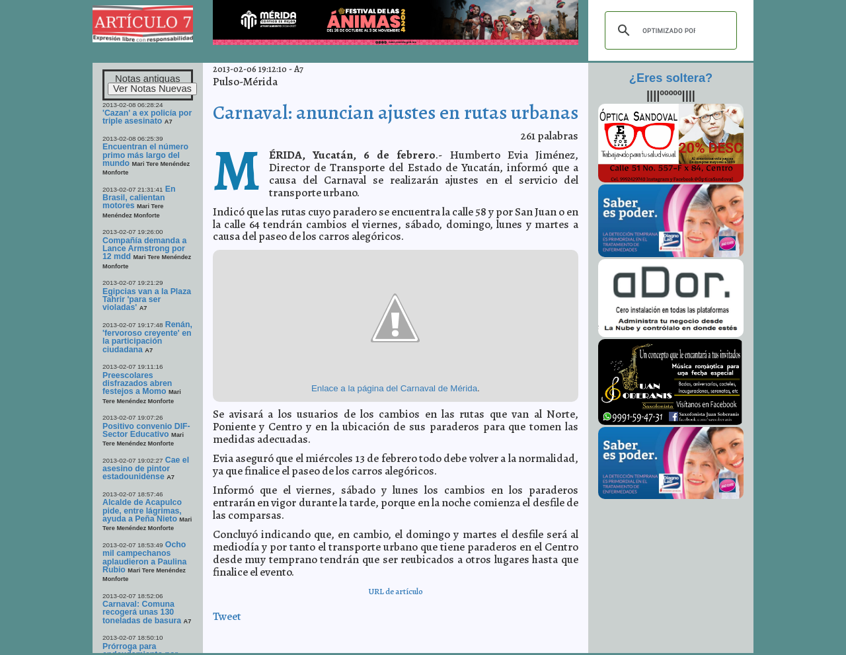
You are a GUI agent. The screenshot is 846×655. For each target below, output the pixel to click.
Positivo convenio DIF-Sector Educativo (146, 430)
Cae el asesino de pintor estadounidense (145, 468)
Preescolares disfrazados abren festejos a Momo (137, 384)
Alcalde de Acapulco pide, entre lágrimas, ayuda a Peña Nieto (142, 510)
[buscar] (668, 30)
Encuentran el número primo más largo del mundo (145, 155)
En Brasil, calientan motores (139, 197)
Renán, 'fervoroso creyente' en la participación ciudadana (147, 337)
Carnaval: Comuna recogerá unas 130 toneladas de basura (141, 612)
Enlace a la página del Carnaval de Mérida (394, 388)
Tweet (227, 616)
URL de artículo (395, 591)
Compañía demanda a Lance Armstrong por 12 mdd (144, 249)
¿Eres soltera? (670, 78)
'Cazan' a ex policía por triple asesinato (147, 117)
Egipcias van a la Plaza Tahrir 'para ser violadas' (146, 300)
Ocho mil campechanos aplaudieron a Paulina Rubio (144, 557)
